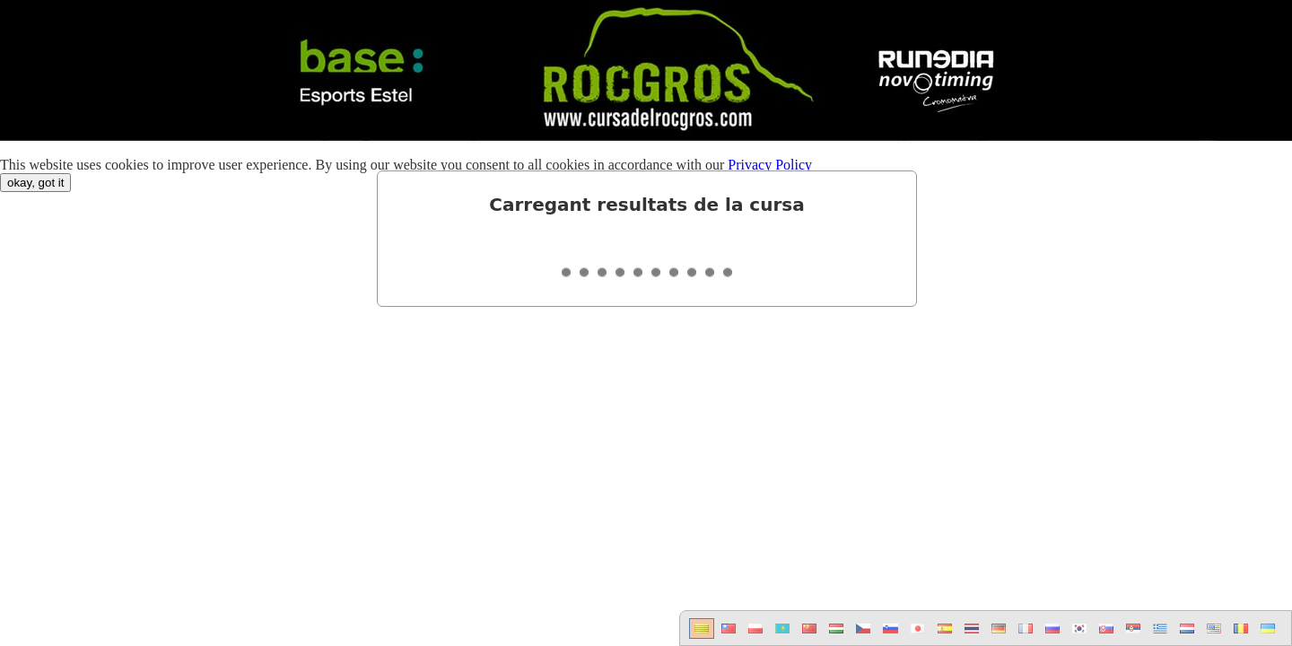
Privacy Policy (770, 164)
